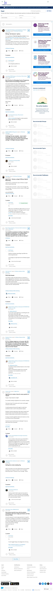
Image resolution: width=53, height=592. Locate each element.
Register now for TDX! (9, 7)
